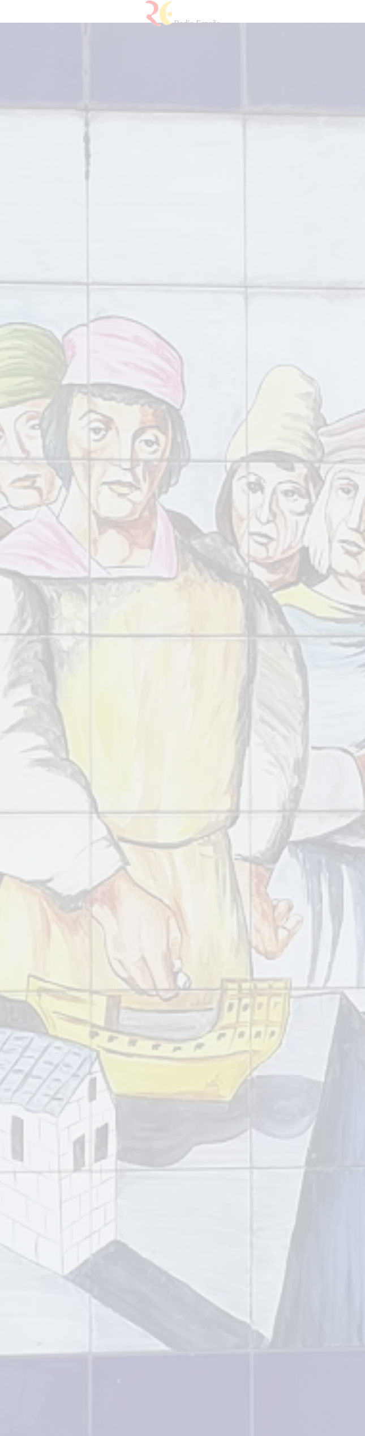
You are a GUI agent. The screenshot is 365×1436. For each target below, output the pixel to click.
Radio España (182, 23)
